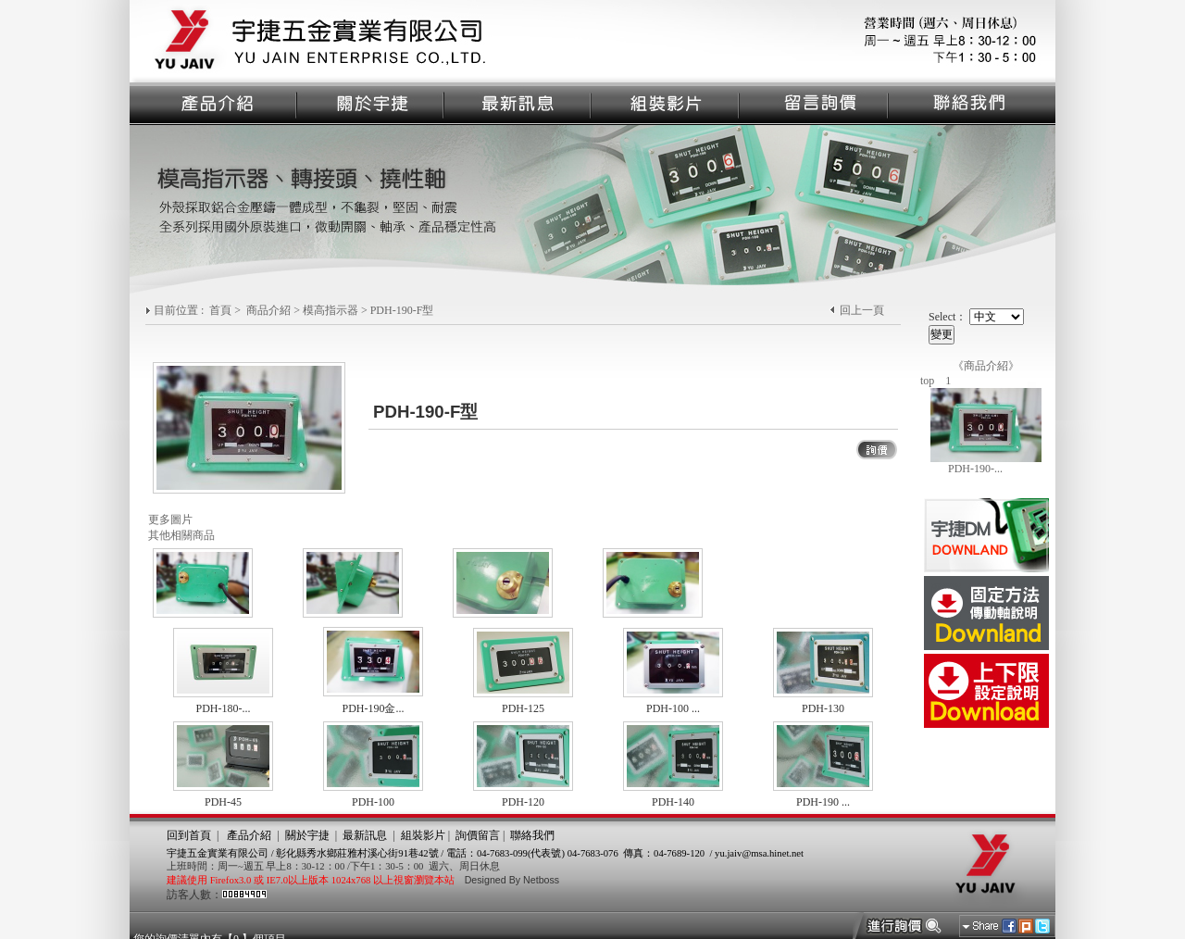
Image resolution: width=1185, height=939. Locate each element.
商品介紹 (268, 310)
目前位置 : (180, 310)
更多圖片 (170, 519)
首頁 (220, 310)
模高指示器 (330, 310)
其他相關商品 (181, 535)
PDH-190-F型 (402, 310)
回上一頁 (862, 310)
